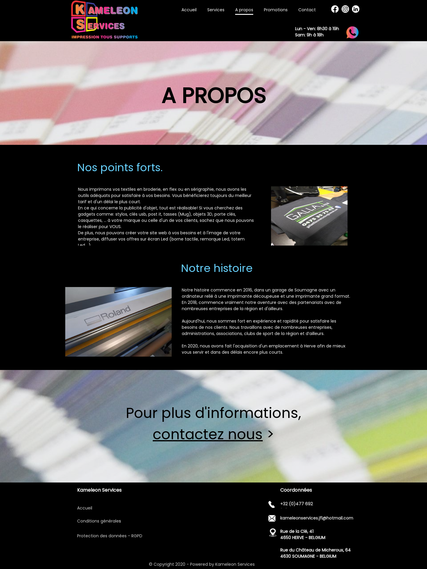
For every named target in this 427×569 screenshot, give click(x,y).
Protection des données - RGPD (109, 536)
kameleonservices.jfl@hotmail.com (316, 518)
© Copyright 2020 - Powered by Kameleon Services (202, 564)
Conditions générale (98, 521)
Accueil (84, 508)
